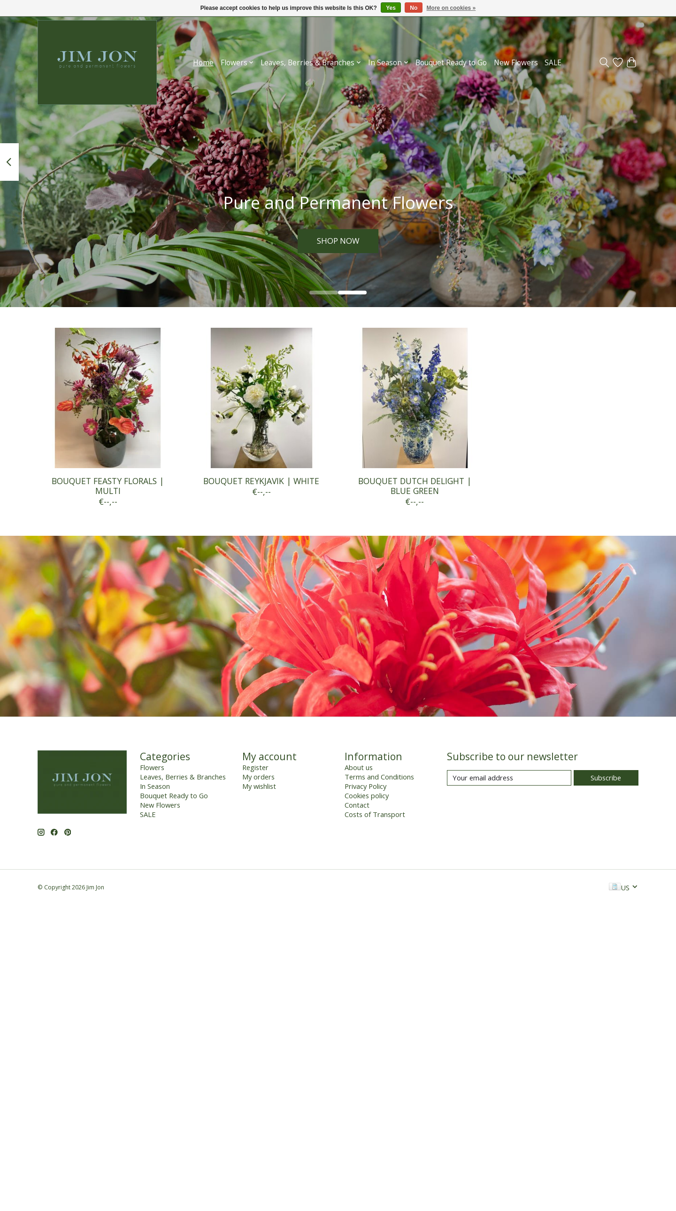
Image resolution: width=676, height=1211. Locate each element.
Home (203, 63)
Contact (357, 805)
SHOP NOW (338, 240)
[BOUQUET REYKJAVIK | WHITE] (261, 398)
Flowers (152, 767)
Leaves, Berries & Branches (183, 776)
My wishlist (259, 786)
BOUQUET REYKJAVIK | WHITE (261, 480)
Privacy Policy (365, 786)
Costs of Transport (375, 814)
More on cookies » (451, 8)
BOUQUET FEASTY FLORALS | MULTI (108, 485)
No (413, 8)
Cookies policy (367, 795)
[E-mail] (509, 778)
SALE (553, 63)
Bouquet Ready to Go (451, 63)
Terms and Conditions (379, 776)
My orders (258, 776)
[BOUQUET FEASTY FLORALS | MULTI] (108, 398)
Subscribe (606, 777)
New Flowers (516, 63)
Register (255, 767)
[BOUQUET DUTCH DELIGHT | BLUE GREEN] (415, 398)
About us (359, 767)
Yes (391, 8)
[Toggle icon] (604, 62)
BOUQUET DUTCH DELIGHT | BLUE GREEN (414, 485)
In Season (155, 786)
